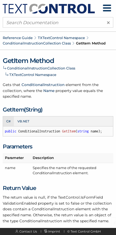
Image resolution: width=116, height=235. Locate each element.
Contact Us (28, 231)
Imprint (54, 231)
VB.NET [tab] (23, 121)
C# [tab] (8, 121)
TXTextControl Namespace (61, 38)
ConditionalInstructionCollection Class (37, 43)
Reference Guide (18, 38)
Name (48, 90)
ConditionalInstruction (43, 84)
